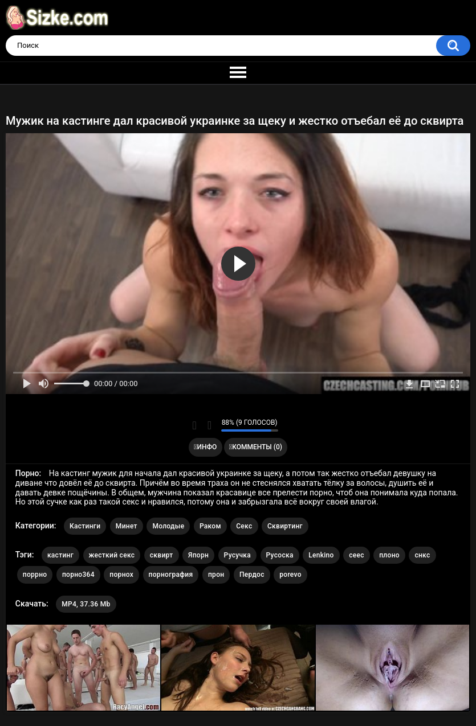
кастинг (60, 555)
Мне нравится (195, 425)
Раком (210, 526)
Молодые (168, 526)
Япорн (198, 555)
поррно (35, 575)
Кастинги (85, 526)
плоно (389, 555)
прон (216, 575)
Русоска (280, 555)
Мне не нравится (209, 425)
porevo (290, 575)
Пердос (252, 575)
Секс (244, 526)
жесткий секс (112, 555)
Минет (126, 526)
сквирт (161, 555)
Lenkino (321, 555)
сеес (356, 555)
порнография (171, 575)
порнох (121, 575)
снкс (422, 555)
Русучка (237, 555)
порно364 (78, 575)
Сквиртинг (285, 526)
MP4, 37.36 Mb (86, 604)
